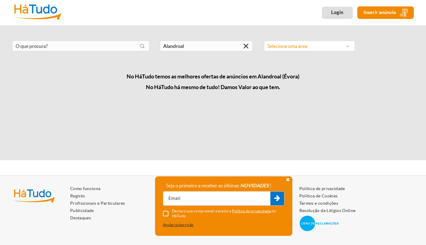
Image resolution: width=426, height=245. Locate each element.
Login (337, 12)
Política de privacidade (322, 188)
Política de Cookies (318, 195)
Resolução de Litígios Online (327, 210)
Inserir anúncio (385, 12)
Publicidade (82, 210)
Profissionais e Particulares (97, 203)
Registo (77, 195)
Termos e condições (318, 203)
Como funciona (85, 188)
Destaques (80, 217)
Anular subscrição (178, 225)
